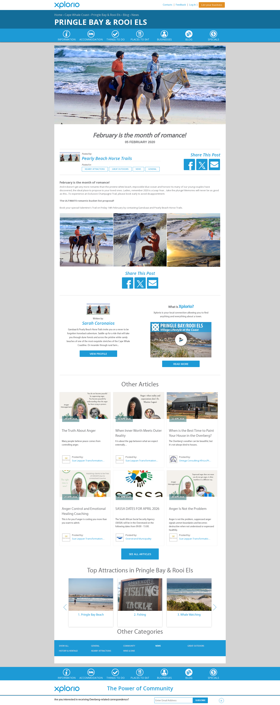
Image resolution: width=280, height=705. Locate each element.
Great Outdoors (120, 169)
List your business (211, 4)
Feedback (181, 4)
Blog (126, 15)
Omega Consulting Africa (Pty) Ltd (195, 460)
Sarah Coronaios (98, 323)
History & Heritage (68, 651)
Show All (64, 646)
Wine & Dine (129, 651)
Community (129, 646)
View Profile (98, 353)
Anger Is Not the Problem (188, 508)
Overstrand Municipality (138, 538)
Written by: (98, 318)
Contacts (167, 4)
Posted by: (87, 153)
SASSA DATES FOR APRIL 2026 (137, 508)
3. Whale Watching (189, 614)
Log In (192, 4)
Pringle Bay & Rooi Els (106, 15)
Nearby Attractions (95, 169)
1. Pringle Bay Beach (91, 614)
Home (58, 15)
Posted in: (86, 164)
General (152, 169)
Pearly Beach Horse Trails (107, 158)
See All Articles (140, 554)
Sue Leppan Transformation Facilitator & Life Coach (88, 460)
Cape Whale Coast (77, 15)
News (135, 15)
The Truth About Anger (79, 430)
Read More (180, 364)
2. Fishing (140, 614)
